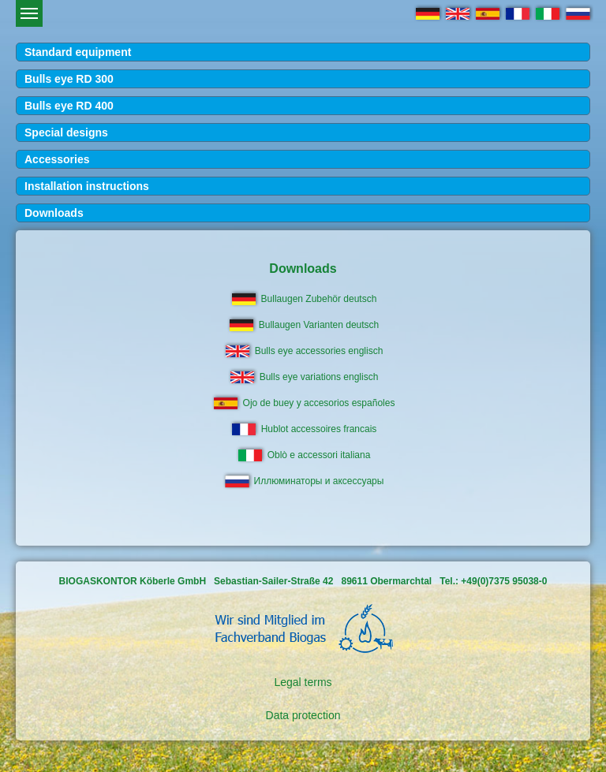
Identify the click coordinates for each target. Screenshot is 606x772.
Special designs (66, 132)
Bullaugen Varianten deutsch (319, 324)
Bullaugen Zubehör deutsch (319, 298)
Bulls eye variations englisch (319, 376)
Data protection (303, 715)
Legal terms (302, 682)
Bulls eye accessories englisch (319, 350)
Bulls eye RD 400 (69, 105)
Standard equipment (77, 52)
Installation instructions (86, 186)
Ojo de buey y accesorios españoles (319, 402)
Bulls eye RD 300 (69, 79)
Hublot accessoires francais (319, 428)
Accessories (57, 159)
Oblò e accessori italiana (319, 455)
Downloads (54, 213)
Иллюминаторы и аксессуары (319, 481)
